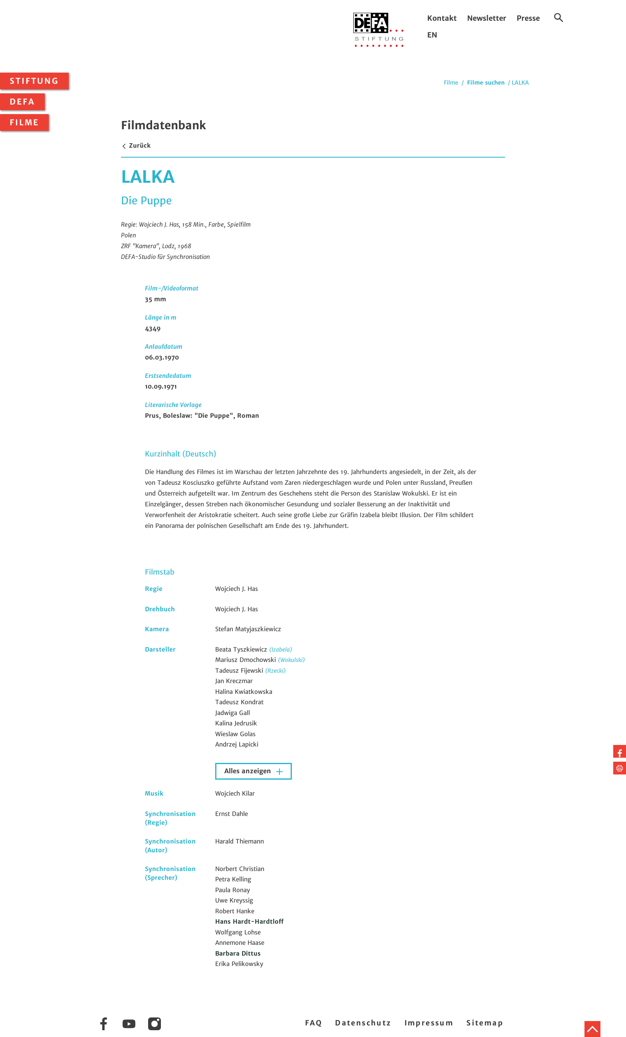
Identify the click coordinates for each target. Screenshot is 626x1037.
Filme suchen (486, 82)
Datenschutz (363, 1022)
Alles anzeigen (248, 771)
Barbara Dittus (238, 953)
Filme (24, 122)
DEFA (22, 102)
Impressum (429, 1022)
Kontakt (442, 18)
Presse (528, 18)
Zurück (136, 145)
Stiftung (34, 81)
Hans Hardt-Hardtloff (249, 921)
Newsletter (486, 18)
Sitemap (484, 1022)
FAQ (313, 1022)
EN (432, 35)
